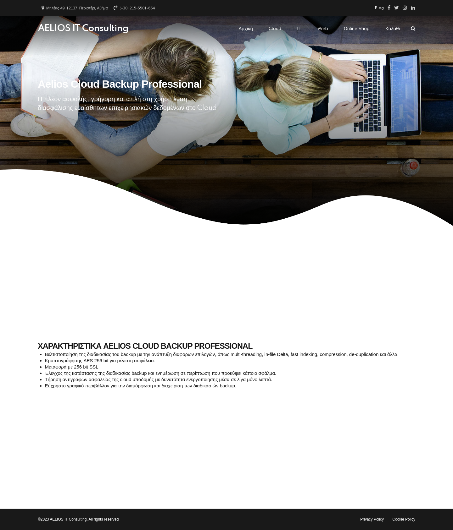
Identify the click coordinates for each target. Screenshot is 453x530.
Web (322, 28)
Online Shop (357, 28)
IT (299, 28)
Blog (379, 7)
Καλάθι (392, 28)
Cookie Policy (403, 519)
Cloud (275, 28)
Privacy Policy (372, 519)
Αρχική (245, 28)
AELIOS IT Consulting (83, 28)
